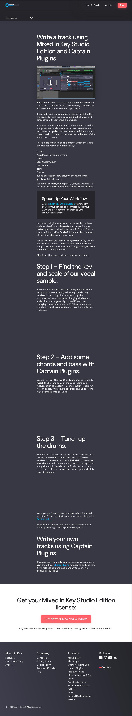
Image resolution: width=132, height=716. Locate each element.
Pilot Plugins (74, 661)
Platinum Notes (76, 671)
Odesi (71, 692)
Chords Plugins (61, 564)
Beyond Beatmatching (79, 696)
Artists (108, 5)
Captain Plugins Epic (78, 664)
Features (10, 657)
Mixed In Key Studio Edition (60, 203)
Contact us (43, 657)
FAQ (39, 671)
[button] (19, 18)
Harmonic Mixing (14, 661)
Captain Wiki (43, 519)
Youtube (110, 657)
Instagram (105, 657)
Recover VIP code (46, 668)
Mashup (72, 699)
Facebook (100, 657)
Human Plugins (75, 668)
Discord (115, 657)
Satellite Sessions (77, 682)
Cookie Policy (44, 664)
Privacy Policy (44, 661)
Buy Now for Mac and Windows (66, 619)
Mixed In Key (74, 657)
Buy (122, 5)
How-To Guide (92, 5)
